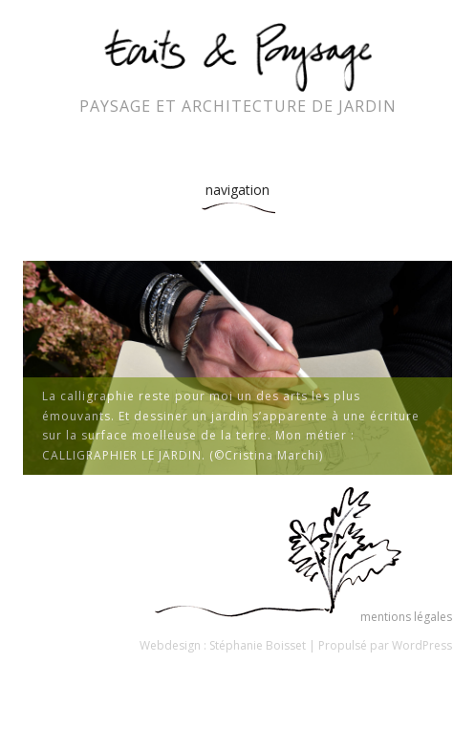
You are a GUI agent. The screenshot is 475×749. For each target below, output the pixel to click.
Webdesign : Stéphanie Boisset (223, 645)
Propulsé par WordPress (385, 645)
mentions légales (406, 617)
